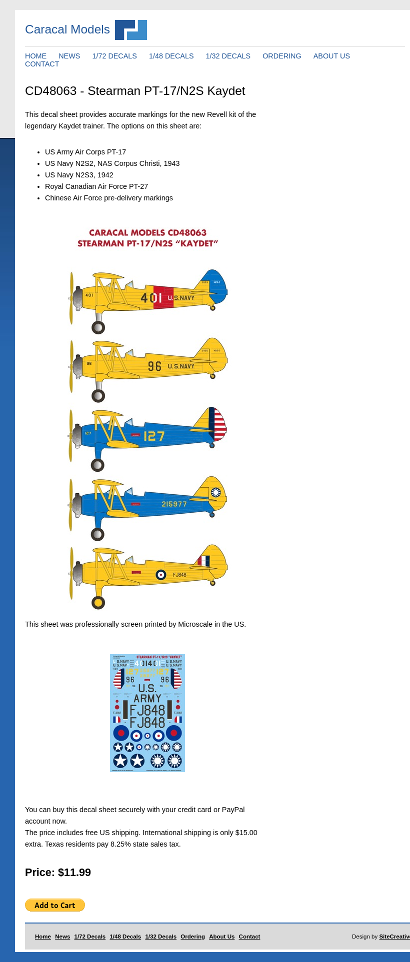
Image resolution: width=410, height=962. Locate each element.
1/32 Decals (160, 937)
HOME (35, 56)
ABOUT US (332, 56)
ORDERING (282, 56)
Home (43, 937)
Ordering (192, 937)
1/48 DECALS (171, 56)
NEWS (69, 56)
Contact (249, 937)
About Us (221, 937)
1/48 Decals (125, 937)
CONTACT (42, 64)
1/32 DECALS (228, 56)
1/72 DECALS (114, 56)
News (62, 937)
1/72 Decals (90, 937)
